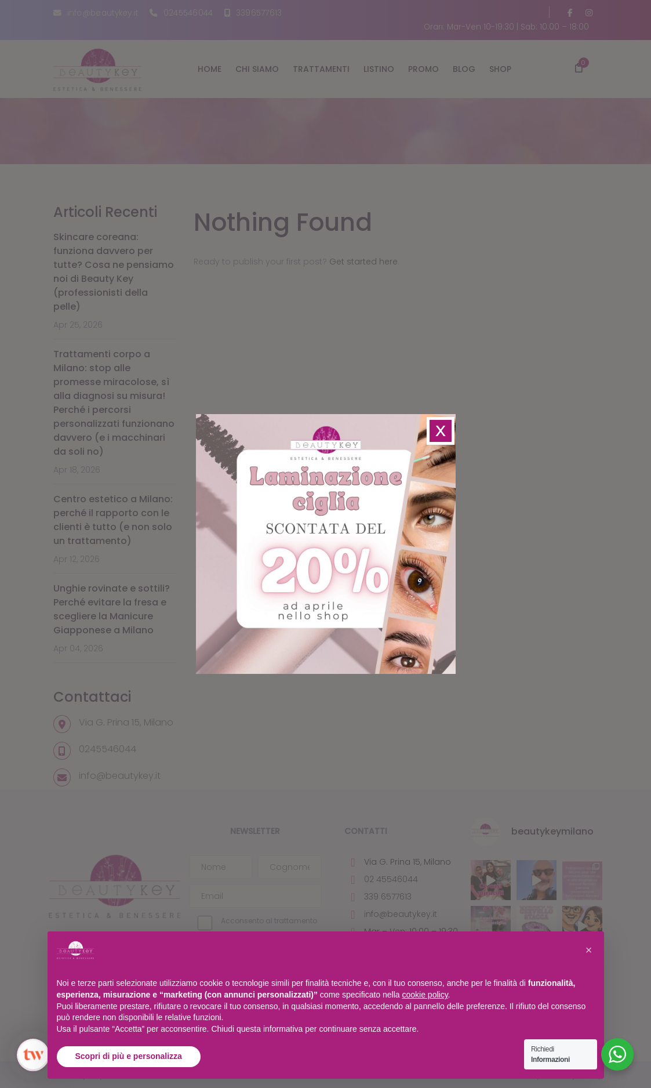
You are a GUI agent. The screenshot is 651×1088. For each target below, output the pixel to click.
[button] (589, 950)
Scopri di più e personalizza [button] (128, 1056)
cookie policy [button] (425, 994)
